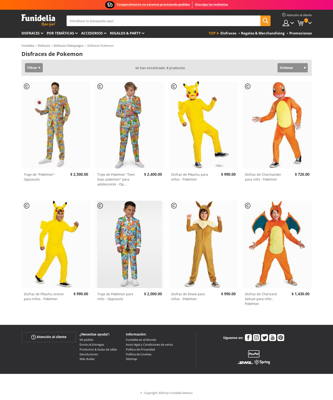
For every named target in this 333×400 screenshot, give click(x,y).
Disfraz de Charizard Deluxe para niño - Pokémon (261, 299)
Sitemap (131, 359)
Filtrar (32, 67)
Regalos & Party (125, 33)
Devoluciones (89, 354)
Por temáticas (60, 33)
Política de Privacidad (140, 349)
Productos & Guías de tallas (98, 349)
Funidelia (28, 45)
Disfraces (31, 33)
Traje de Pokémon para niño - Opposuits (115, 296)
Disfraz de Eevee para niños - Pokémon (188, 296)
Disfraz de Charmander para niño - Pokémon (263, 177)
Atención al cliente (48, 337)
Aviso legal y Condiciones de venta (149, 344)
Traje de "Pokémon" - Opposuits (40, 177)
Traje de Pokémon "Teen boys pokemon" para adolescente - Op (116, 179)
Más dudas (87, 359)
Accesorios (92, 33)
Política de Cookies (138, 354)
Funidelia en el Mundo (141, 340)
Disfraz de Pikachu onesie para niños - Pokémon (44, 296)
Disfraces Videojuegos (68, 45)
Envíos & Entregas (92, 344)
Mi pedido (86, 340)
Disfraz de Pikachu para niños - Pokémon (189, 177)
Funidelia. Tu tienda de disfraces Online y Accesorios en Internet (38, 20)
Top (212, 33)
